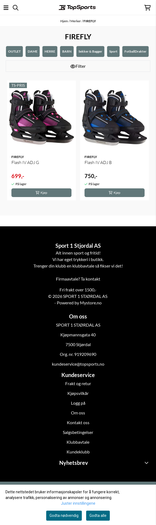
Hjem (64, 21)
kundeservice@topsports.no (78, 363)
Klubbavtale (78, 442)
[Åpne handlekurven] (147, 8)
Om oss (78, 412)
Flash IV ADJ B (98, 162)
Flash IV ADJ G (25, 162)
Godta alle (98, 515)
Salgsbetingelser (78, 432)
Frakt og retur (78, 383)
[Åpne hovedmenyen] (6, 8)
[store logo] (77, 7)
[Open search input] (15, 8)
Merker (75, 21)
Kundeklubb (78, 451)
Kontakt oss (78, 422)
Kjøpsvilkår (78, 393)
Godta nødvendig (64, 515)
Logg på (78, 402)
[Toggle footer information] (147, 462)
